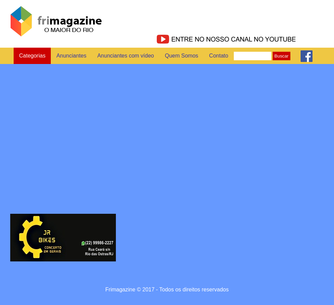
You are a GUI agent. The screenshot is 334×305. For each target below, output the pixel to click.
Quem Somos (181, 56)
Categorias (32, 56)
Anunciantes (71, 56)
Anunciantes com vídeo (125, 56)
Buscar (281, 56)
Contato (218, 56)
